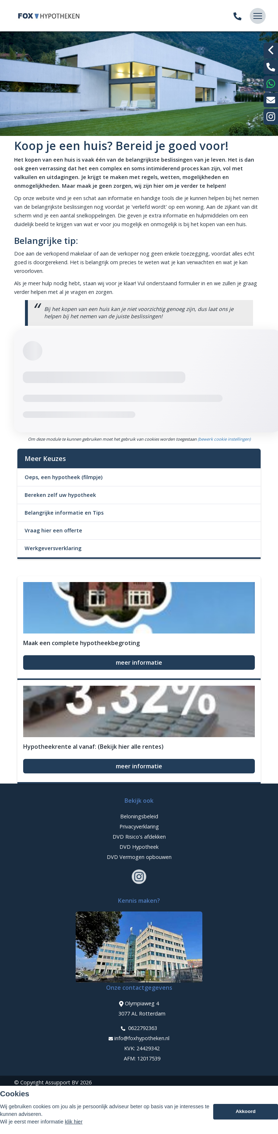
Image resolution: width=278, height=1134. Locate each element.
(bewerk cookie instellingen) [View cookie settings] (224, 439)
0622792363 (139, 1028)
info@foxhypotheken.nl (139, 1038)
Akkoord (246, 1111)
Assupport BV (62, 1082)
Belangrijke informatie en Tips (64, 512)
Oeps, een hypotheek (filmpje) (63, 477)
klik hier (74, 1122)
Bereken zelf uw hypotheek (60, 494)
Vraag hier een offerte (53, 530)
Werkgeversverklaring (53, 548)
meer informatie (139, 662)
